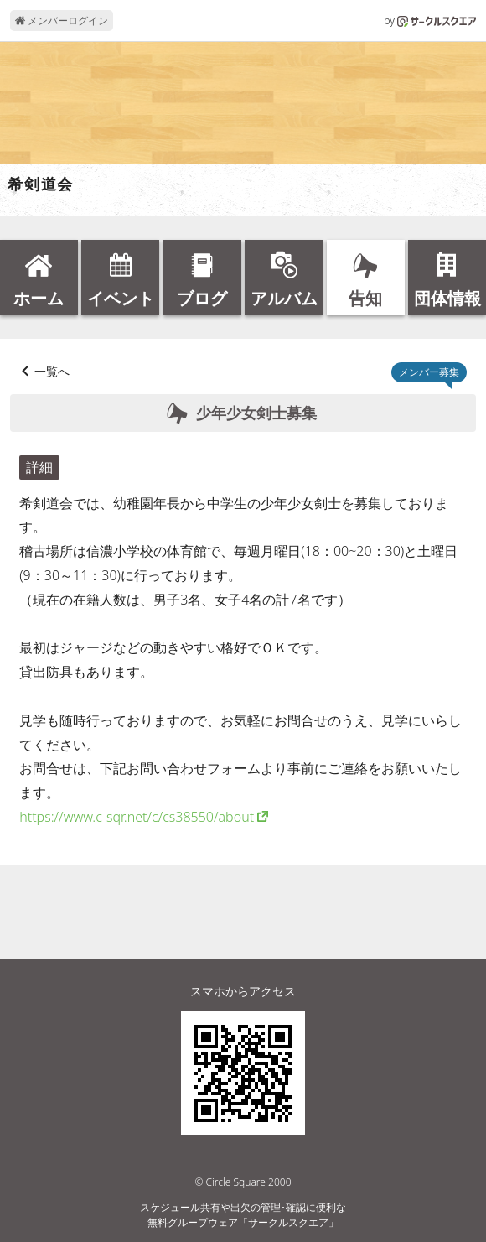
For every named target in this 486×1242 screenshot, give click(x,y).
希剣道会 (41, 184)
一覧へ (52, 371)
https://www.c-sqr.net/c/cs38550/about (136, 817)
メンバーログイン (61, 20)
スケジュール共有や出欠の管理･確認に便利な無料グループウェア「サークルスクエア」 (243, 1214)
